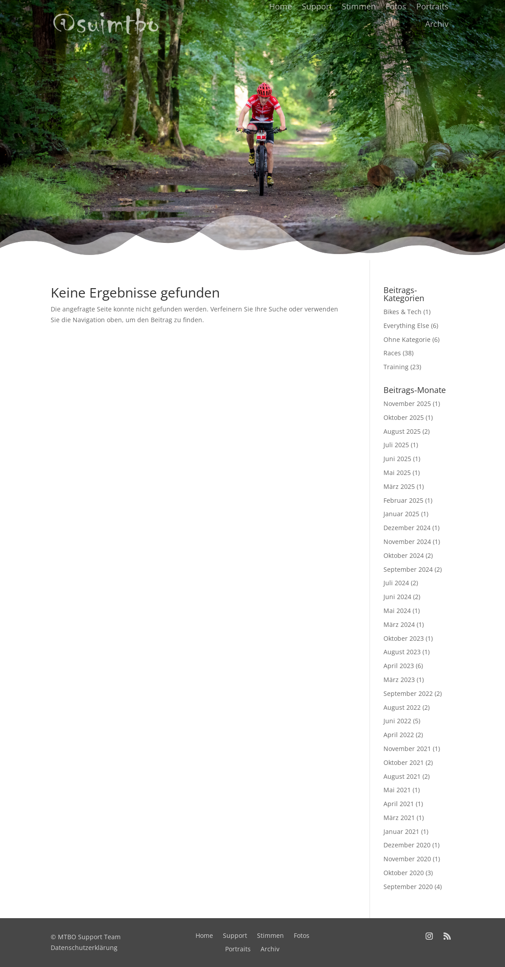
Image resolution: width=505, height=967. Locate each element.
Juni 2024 (397, 596)
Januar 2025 (401, 513)
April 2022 (398, 734)
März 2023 (399, 679)
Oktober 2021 (403, 762)
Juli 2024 (396, 582)
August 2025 (402, 431)
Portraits (432, 6)
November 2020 (407, 859)
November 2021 (407, 748)
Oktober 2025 (403, 417)
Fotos (396, 6)
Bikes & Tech (402, 311)
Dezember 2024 (407, 527)
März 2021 (399, 817)
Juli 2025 (396, 444)
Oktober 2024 (403, 555)
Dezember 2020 (407, 845)
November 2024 (407, 541)
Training (396, 367)
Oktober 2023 (403, 638)
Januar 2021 (401, 831)
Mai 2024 (397, 610)
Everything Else (406, 325)
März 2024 (399, 624)
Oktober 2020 (403, 872)
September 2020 (408, 886)
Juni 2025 (397, 458)
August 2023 (402, 652)
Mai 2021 (397, 790)
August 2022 (402, 707)
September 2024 (408, 569)
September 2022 (408, 693)
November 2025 (407, 403)
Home (280, 6)
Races (392, 353)
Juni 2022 (397, 721)
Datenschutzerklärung (84, 947)
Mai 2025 (397, 472)
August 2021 (402, 776)
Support (317, 6)
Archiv (436, 24)
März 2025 (399, 486)
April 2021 (398, 803)
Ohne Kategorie (407, 339)
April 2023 (398, 665)
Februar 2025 (403, 500)
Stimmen (359, 6)
